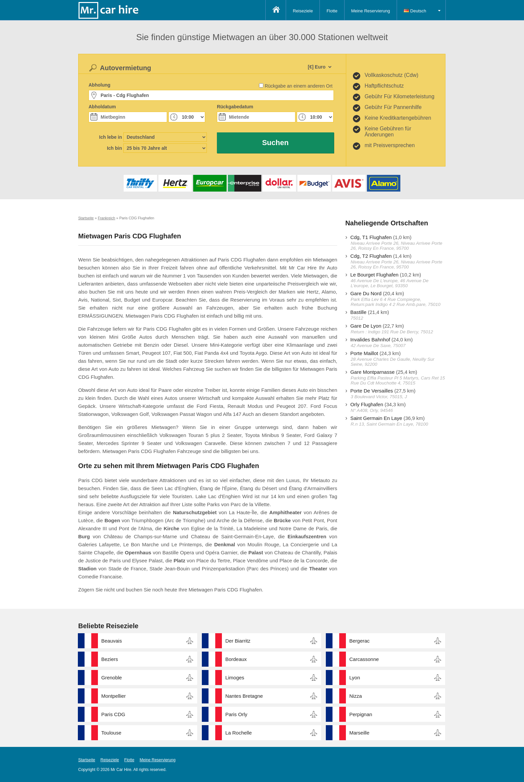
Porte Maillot (364, 353)
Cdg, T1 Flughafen (371, 237)
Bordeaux (236, 659)
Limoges (234, 677)
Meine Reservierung (370, 10)
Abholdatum (102, 106)
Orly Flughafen (366, 404)
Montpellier (113, 696)
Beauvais (111, 641)
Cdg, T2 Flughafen (371, 256)
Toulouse (111, 733)
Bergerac (359, 641)
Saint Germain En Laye (376, 418)
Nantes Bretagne (244, 696)
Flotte (332, 10)
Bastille (358, 312)
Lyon (354, 677)
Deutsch (415, 10)
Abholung (99, 85)
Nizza (355, 696)
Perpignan (360, 714)
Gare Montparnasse (372, 372)
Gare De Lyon (365, 326)
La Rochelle (238, 733)
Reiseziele (303, 10)
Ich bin (114, 148)
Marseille (359, 733)
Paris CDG (113, 714)
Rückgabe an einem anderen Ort (299, 86)
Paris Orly (236, 714)
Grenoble (111, 677)
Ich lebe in (110, 137)
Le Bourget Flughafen (374, 274)
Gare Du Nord (365, 293)
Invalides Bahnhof (370, 339)
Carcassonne (364, 659)
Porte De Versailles (371, 391)
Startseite (86, 760)
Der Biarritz (237, 641)
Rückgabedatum (235, 106)
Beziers (109, 659)
